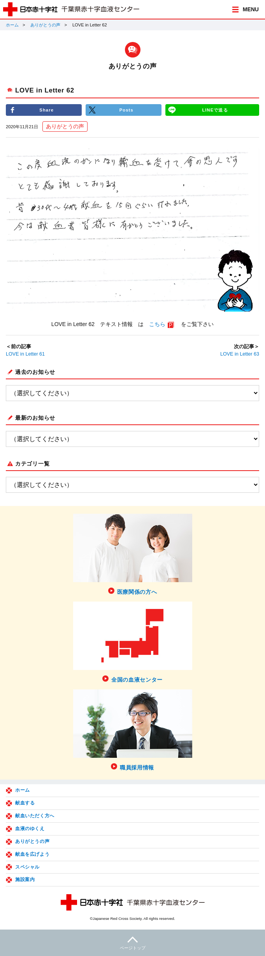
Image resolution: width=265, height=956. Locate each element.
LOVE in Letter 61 (25, 354)
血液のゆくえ (30, 828)
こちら (157, 324)
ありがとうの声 (45, 25)
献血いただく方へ (34, 815)
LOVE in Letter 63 (239, 354)
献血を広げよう (32, 854)
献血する (25, 803)
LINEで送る (215, 110)
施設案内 (25, 879)
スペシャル (27, 867)
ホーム (12, 25)
